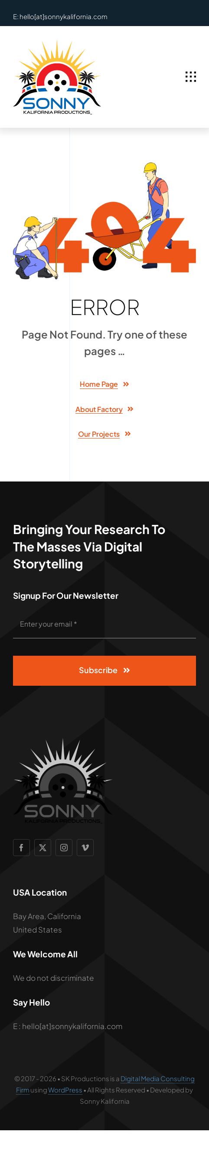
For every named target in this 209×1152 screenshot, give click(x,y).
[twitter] (42, 847)
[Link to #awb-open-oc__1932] (191, 77)
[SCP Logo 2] (57, 42)
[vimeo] (85, 847)
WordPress (65, 1090)
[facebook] (21, 847)
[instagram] (64, 847)
